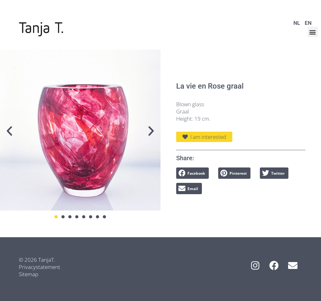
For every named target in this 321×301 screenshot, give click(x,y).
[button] (313, 32)
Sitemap (28, 274)
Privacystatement (39, 267)
